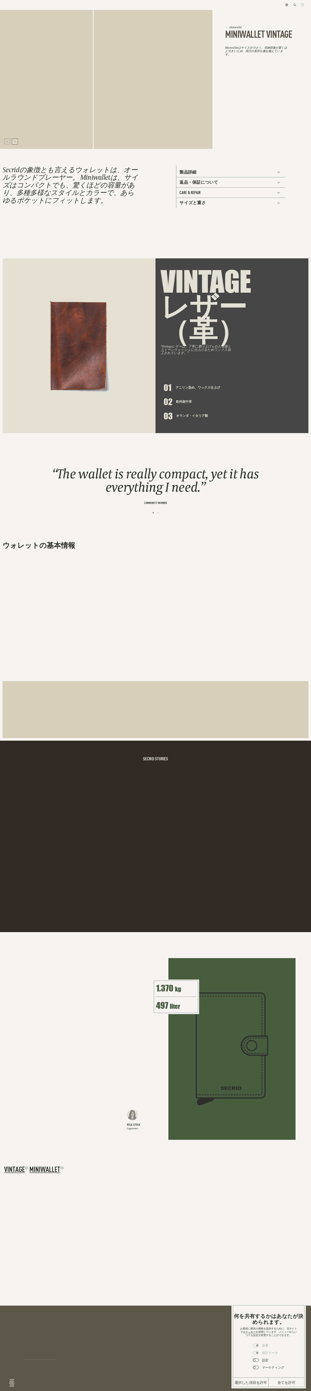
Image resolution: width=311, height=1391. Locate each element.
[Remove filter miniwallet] (62, 1168)
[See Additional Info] (230, 172)
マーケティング (273, 1367)
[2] (158, 513)
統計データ (270, 1353)
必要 (265, 1345)
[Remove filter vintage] (26, 1168)
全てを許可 (286, 1382)
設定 (265, 1360)
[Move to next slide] (15, 142)
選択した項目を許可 (251, 1382)
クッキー (250, 1332)
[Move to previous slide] (7, 142)
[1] (153, 513)
